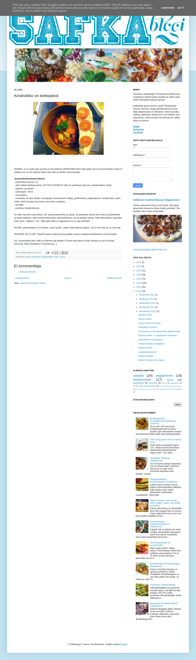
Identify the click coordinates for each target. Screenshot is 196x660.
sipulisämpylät (165, 389)
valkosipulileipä (149, 386)
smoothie (153, 383)
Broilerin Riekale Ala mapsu (151, 360)
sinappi (136, 386)
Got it (181, 8)
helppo (28, 257)
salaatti (138, 375)
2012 (139, 287)
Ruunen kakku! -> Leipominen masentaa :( (158, 335)
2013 (139, 283)
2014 (139, 279)
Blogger (124, 644)
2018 (139, 262)
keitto (56, 257)
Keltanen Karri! (145, 348)
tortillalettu (178, 389)
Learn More (167, 8)
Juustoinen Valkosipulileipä (162, 585)
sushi (164, 383)
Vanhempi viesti (114, 278)
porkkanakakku (141, 389)
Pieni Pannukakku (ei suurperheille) (160, 543)
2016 (139, 270)
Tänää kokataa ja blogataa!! (151, 344)
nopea (62, 257)
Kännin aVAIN (145, 319)
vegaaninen (164, 375)
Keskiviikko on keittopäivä (150, 339)
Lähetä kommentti (27, 272)
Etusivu (68, 278)
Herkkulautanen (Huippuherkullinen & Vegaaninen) (160, 524)
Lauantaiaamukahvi (147, 352)
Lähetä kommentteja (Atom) (33, 283)
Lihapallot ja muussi (147, 327)
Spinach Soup (145, 315)
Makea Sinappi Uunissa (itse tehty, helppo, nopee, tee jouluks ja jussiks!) (165, 503)
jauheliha (36, 257)
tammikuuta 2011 (147, 311)
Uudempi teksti (22, 278)
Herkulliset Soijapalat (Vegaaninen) (160, 459)
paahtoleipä (138, 383)
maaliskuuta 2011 (147, 303)
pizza (170, 379)
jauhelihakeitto (47, 257)
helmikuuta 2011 (147, 307)
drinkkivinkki (142, 379)
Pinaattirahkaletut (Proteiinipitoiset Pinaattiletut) (163, 480)
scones (153, 389)
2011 (139, 291)
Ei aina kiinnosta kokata (149, 323)
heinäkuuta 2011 (147, 295)
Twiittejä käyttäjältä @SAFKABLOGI (150, 249)
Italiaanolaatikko (146, 356)
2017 (139, 266)
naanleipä (174, 383)
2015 (139, 274)
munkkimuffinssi (165, 386)
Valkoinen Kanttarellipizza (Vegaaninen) (156, 199)
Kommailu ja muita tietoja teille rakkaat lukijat (159, 331)
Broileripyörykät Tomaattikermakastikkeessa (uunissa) (163, 421)
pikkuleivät (178, 386)
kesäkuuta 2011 (146, 299)
